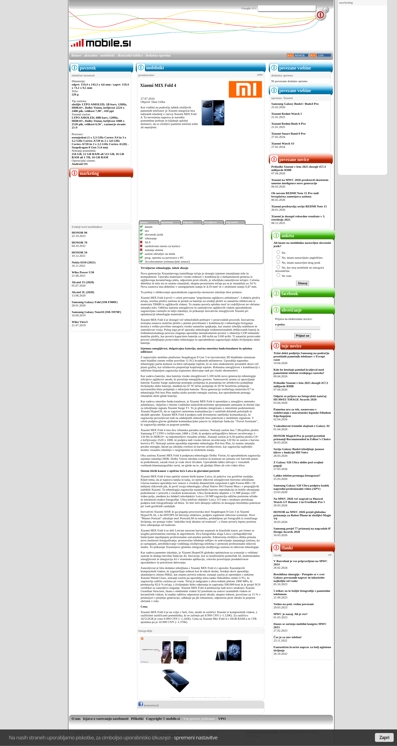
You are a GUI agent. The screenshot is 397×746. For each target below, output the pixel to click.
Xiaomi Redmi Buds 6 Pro (288, 123)
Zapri (384, 737)
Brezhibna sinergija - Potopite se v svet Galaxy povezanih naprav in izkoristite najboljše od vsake (298, 577)
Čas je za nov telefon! (287, 637)
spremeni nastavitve (196, 737)
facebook (285, 293)
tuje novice (287, 346)
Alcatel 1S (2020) (83, 282)
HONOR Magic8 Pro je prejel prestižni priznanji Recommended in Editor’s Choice (302, 437)
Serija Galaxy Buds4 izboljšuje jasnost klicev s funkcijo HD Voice (298, 450)
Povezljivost (210, 222)
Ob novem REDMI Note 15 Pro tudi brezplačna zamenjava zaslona (295, 194)
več (330, 555)
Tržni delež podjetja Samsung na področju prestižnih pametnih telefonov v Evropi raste (301, 356)
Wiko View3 (80, 321)
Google (246, 8)
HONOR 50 (79, 252)
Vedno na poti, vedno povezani (293, 604)
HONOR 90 (79, 232)
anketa (283, 235)
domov (76, 55)
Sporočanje (167, 222)
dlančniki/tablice (130, 55)
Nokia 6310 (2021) (83, 262)
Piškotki (137, 718)
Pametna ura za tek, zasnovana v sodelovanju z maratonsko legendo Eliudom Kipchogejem (302, 413)
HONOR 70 (79, 242)
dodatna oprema (157, 55)
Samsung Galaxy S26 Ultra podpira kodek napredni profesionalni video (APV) (301, 487)
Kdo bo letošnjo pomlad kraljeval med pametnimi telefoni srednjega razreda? (298, 371)
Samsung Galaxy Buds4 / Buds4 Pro (295, 103)
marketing (346, 2)
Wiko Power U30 (83, 272)
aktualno (91, 55)
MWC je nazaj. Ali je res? (290, 614)
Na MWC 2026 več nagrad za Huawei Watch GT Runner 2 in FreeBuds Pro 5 (299, 500)
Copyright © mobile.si (163, 718)
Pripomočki (232, 222)
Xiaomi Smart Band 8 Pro (288, 133)
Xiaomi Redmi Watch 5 (286, 113)
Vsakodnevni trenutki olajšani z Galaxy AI (301, 425)
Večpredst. (188, 222)
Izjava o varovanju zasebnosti (105, 718)
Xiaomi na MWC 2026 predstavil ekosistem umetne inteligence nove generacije (299, 181)
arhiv (260, 74)
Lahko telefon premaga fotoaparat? (296, 475)
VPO (222, 718)
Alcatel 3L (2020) (83, 292)
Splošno (144, 222)
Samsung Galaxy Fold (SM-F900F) (94, 302)
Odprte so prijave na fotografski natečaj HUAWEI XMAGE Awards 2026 (299, 397)
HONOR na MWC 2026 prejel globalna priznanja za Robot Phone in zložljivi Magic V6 (302, 515)
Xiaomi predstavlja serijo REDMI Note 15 (299, 206)
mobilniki (107, 55)
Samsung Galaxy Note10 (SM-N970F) (96, 312)
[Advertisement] (362, 90)
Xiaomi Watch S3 (282, 143)
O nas (76, 718)
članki (282, 548)
